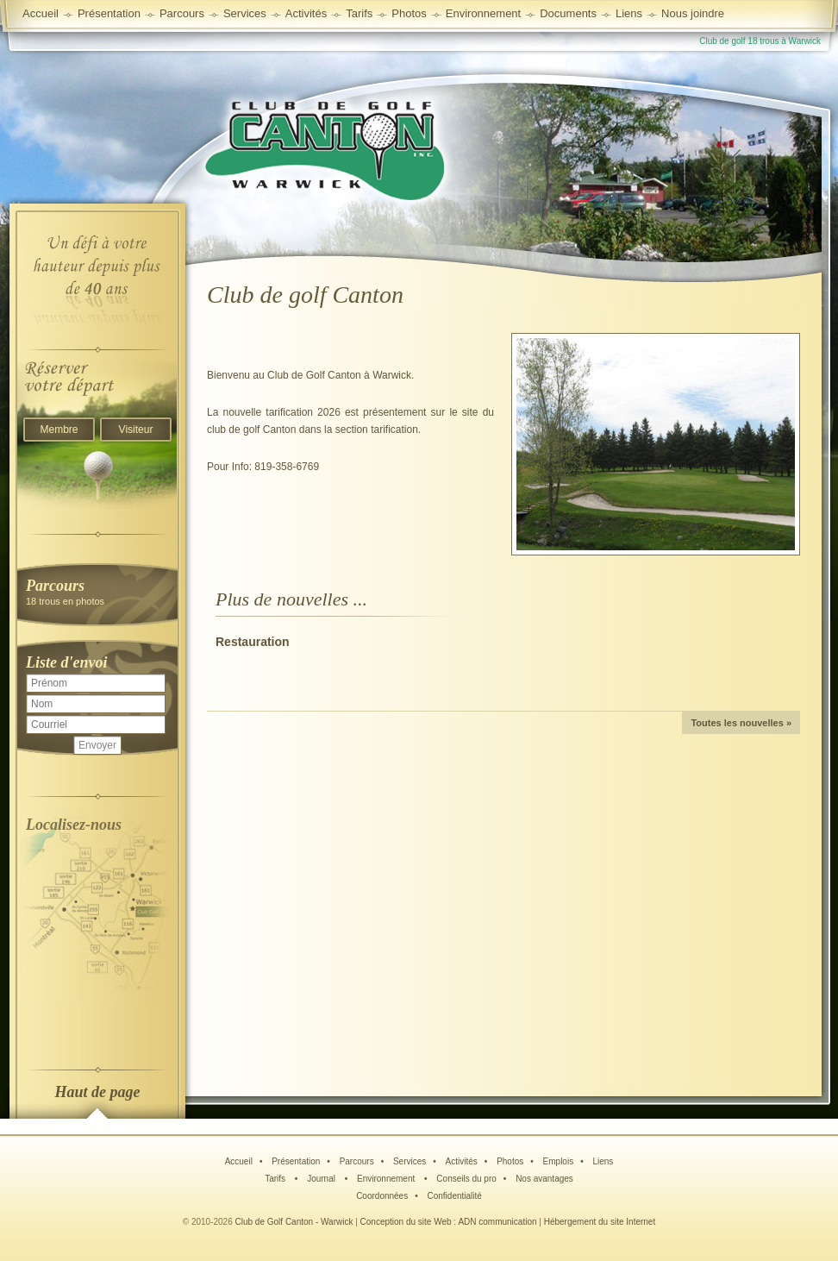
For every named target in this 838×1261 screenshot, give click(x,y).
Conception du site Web (406, 1221)
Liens (629, 13)
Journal (322, 1178)
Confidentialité (454, 1196)
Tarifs (276, 1178)
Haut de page (98, 1092)
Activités (462, 1161)
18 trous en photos (97, 591)
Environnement (483, 13)
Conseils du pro (466, 1178)
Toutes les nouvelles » (741, 723)
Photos (510, 1161)
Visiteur (136, 429)
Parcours (357, 1161)
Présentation (296, 1161)
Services (244, 13)
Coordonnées (382, 1196)
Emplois (558, 1161)
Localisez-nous (74, 824)
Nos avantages (544, 1178)
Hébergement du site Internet (600, 1221)
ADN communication (497, 1221)
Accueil (40, 13)
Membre (59, 429)
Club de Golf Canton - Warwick (294, 1221)
